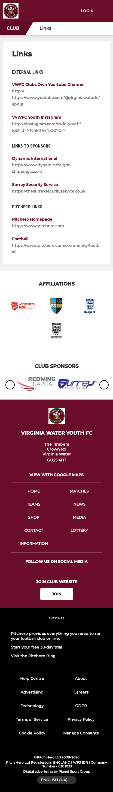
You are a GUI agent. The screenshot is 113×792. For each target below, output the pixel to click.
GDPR (81, 705)
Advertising (32, 692)
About (81, 678)
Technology (32, 705)
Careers (81, 692)
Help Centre (32, 678)
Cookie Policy (32, 733)
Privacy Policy (81, 719)
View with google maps (56, 475)
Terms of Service (32, 719)
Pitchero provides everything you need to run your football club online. (56, 636)
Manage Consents (81, 733)
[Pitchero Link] (56, 625)
